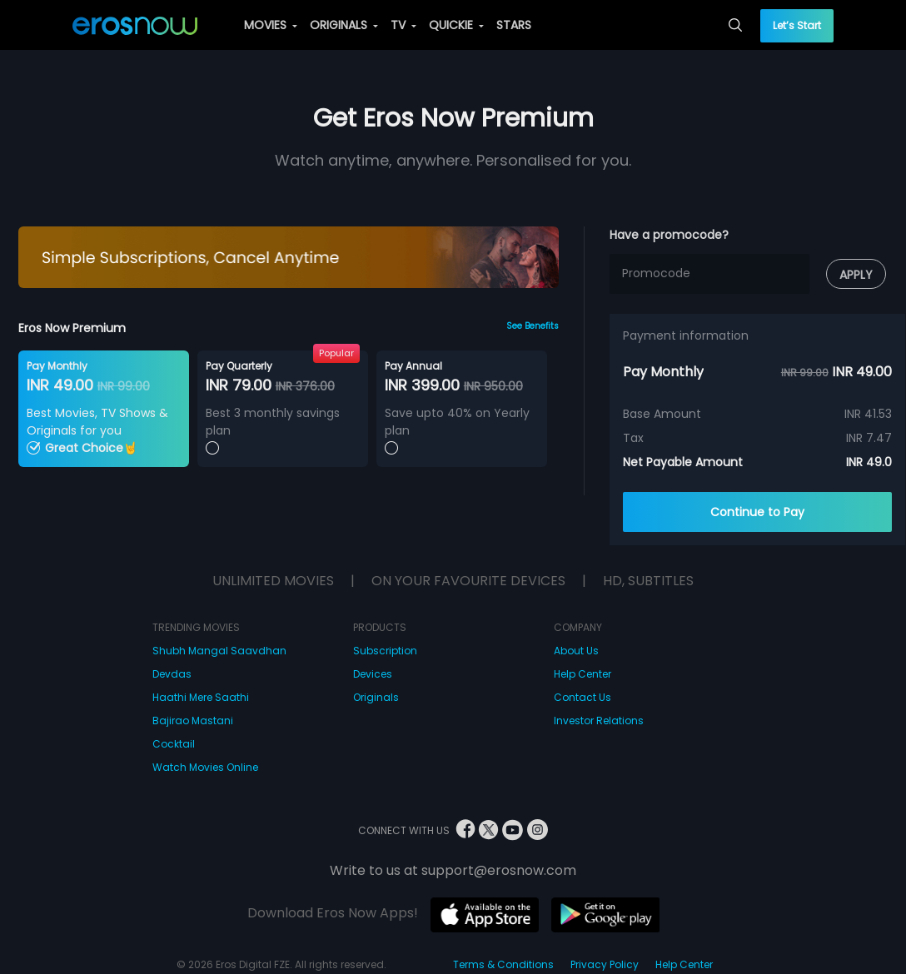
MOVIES (270, 25)
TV (403, 25)
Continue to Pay (757, 512)
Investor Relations (599, 720)
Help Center (582, 674)
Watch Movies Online (205, 767)
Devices (372, 674)
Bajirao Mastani (192, 720)
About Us (576, 651)
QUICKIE (456, 25)
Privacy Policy (604, 964)
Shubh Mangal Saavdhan (219, 651)
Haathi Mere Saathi (200, 697)
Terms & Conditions (503, 964)
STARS (513, 25)
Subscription (385, 651)
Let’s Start (797, 25)
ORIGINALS (344, 25)
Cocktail (173, 744)
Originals (376, 697)
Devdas (172, 674)
